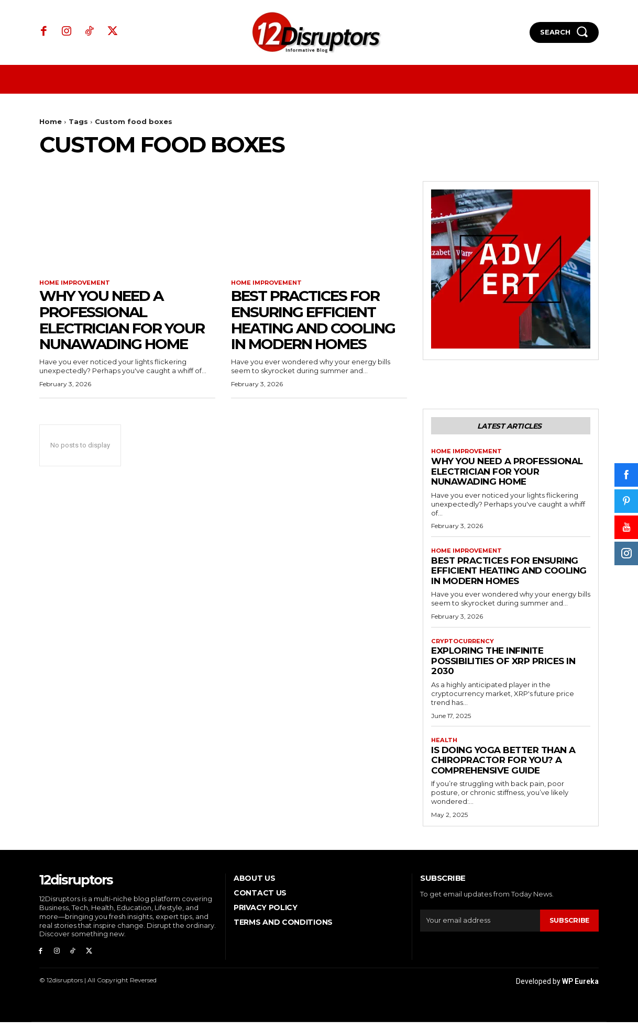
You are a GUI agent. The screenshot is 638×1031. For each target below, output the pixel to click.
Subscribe (568, 927)
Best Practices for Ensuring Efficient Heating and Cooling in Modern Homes (313, 321)
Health (445, 746)
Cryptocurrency (464, 646)
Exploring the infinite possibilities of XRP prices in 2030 (503, 666)
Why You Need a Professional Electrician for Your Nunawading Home (121, 321)
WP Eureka (580, 990)
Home (50, 121)
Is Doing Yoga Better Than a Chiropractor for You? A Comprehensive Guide (503, 766)
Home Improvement (77, 283)
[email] (479, 927)
